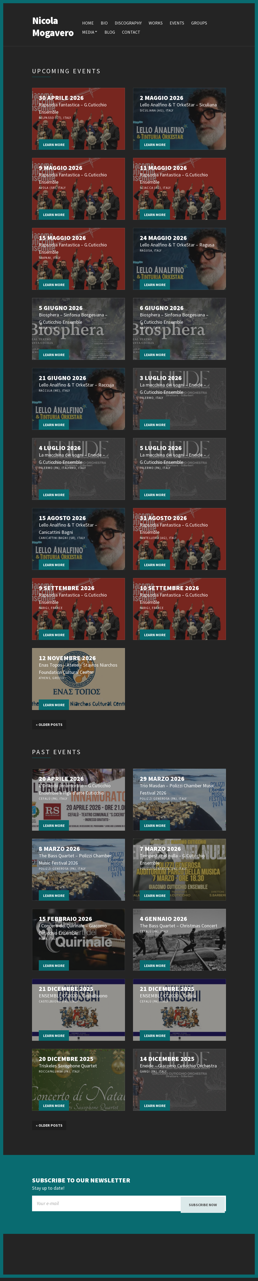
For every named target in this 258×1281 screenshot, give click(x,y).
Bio (104, 23)
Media (88, 33)
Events (177, 23)
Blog (109, 33)
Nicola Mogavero (53, 27)
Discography (128, 23)
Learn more (54, 145)
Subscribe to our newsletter (81, 1181)
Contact (131, 33)
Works (156, 23)
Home (88, 23)
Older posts (49, 725)
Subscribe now (203, 1205)
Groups (199, 23)
